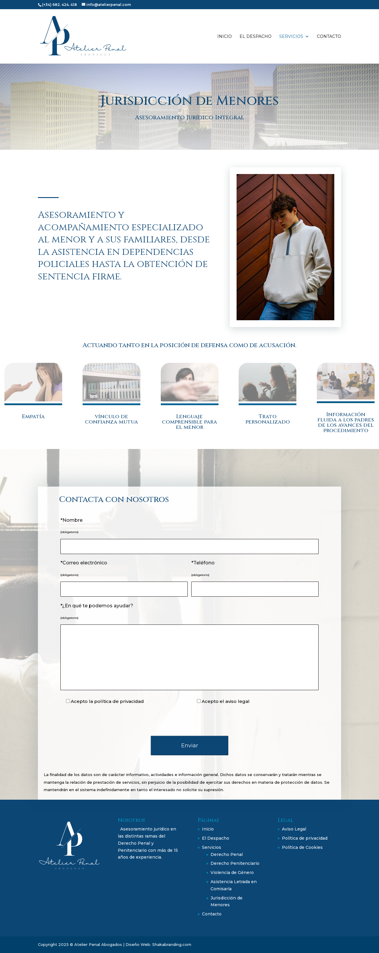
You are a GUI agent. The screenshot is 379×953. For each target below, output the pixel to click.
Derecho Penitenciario (235, 863)
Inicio (224, 36)
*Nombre (71, 520)
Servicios (291, 36)
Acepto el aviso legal (226, 701)
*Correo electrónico (83, 563)
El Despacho (256, 36)
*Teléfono (203, 563)
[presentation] (189, 720)
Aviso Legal (294, 829)
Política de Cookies (302, 847)
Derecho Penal (227, 854)
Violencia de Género (232, 872)
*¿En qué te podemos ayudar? (96, 605)
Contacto (329, 36)
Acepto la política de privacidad (107, 701)
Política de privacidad (304, 838)
